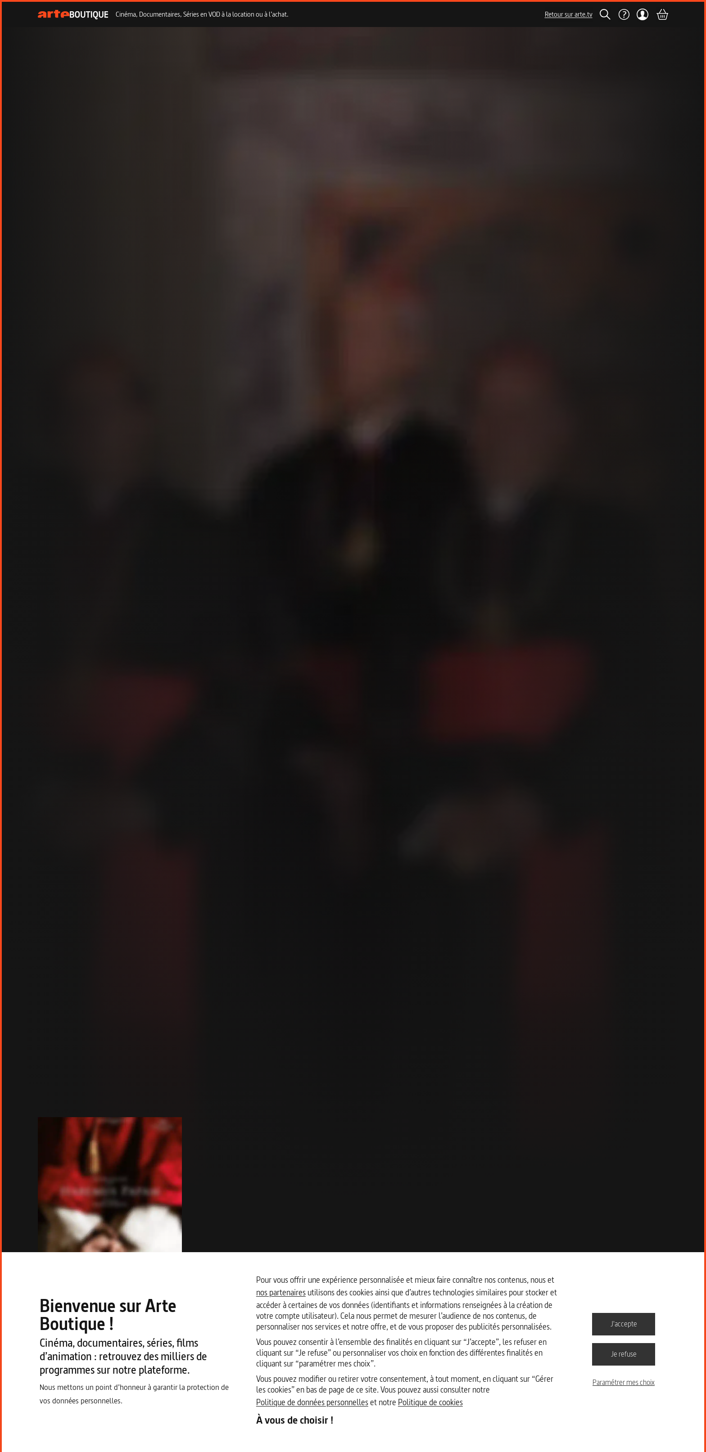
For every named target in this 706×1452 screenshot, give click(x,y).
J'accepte (624, 1324)
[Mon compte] (643, 14)
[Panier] (662, 14)
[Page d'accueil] (73, 15)
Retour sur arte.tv (569, 14)
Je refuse (624, 1354)
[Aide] (623, 14)
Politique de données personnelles (312, 1402)
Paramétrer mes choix (624, 1382)
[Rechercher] (605, 14)
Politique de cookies (430, 1402)
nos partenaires (281, 1292)
